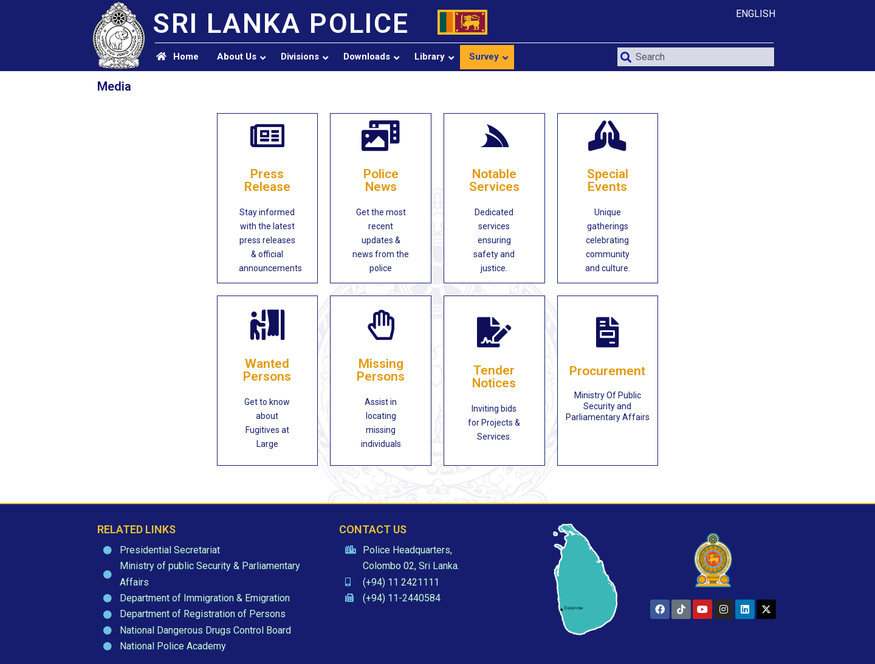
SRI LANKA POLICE (281, 23)
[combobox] (695, 56)
